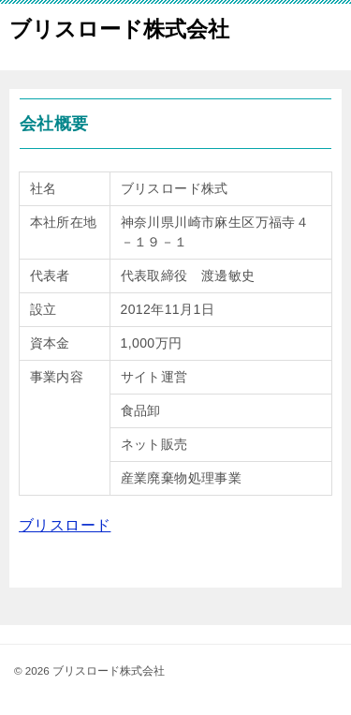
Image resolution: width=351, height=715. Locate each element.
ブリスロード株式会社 (119, 27)
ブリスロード (64, 525)
